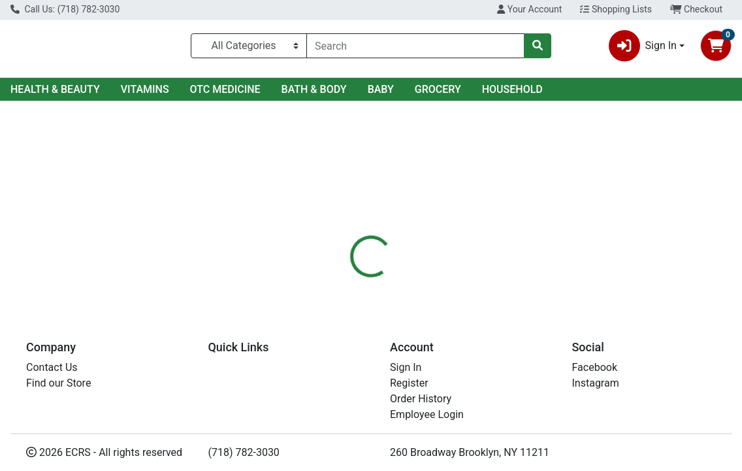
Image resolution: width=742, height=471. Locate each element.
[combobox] (415, 45)
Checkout (696, 9)
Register (409, 383)
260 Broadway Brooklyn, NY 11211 (469, 452)
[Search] (415, 45)
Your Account (529, 9)
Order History (420, 398)
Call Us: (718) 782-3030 (65, 9)
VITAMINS (145, 89)
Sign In (405, 367)
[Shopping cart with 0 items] (716, 45)
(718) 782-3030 (244, 452)
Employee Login (427, 414)
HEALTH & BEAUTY (55, 89)
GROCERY (438, 89)
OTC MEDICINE (225, 89)
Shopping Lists (616, 9)
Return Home (371, 184)
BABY (381, 89)
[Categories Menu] (249, 45)
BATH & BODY (314, 89)
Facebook (594, 367)
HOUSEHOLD (512, 89)
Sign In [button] (643, 45)
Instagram (595, 383)
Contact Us (52, 367)
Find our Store (58, 383)
